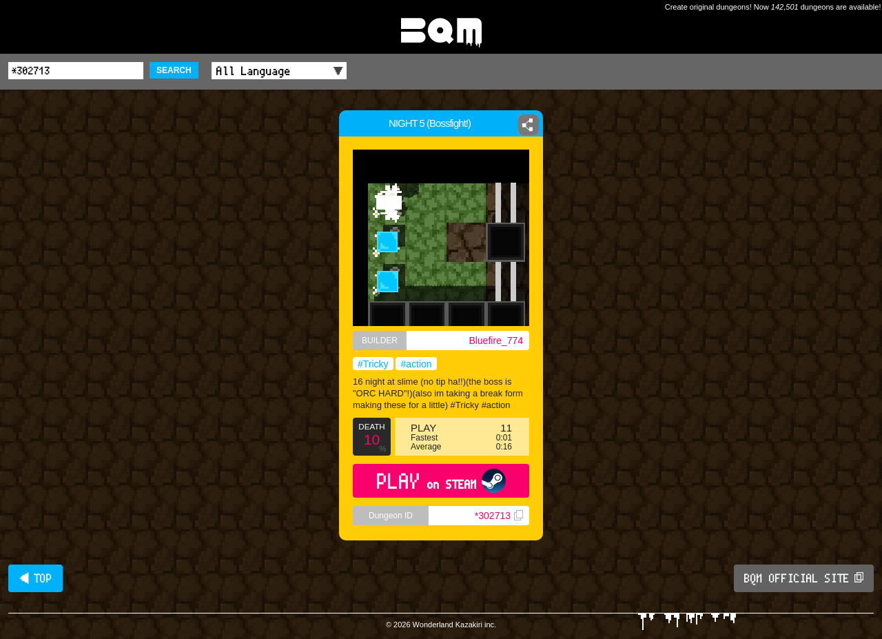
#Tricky (373, 363)
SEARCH (174, 70)
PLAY (441, 481)
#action (415, 363)
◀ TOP (35, 578)
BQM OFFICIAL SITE (803, 578)
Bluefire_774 (496, 340)
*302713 (499, 515)
